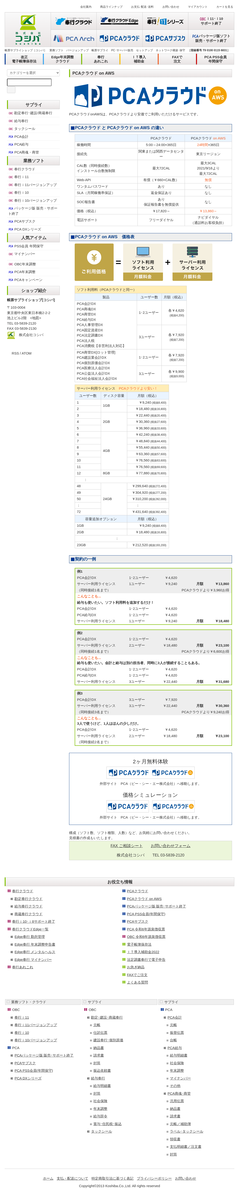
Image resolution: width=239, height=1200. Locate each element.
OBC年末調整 (22, 264)
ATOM (27, 353)
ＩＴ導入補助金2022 (143, 952)
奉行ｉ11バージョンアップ (32, 185)
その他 (175, 1086)
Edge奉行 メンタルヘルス (34, 952)
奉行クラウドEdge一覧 (30, 929)
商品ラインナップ (109, 6)
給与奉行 (18, 121)
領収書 (175, 1139)
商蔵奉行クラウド (28, 914)
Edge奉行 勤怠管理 (29, 937)
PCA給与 (18, 144)
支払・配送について (72, 1178)
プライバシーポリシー (154, 1178)
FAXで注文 (177, 59)
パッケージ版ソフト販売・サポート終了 (211, 38)
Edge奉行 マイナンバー (33, 960)
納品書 (98, 1048)
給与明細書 (102, 1086)
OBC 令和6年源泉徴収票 (146, 937)
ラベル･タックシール (186, 1131)
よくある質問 (137, 982)
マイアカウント (194, 6)
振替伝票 (177, 1033)
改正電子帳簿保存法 (24, 59)
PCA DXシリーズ (24, 229)
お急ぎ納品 (135, 967)
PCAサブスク (21, 221)
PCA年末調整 (21, 272)
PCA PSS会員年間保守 (215, 59)
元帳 (96, 1025)
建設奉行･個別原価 (108, 1040)
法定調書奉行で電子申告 (146, 960)
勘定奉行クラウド (28, 899)
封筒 (96, 1063)
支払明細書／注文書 (185, 1147)
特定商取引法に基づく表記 (112, 1178)
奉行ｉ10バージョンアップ (32, 200)
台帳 (173, 1040)
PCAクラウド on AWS (144, 899)
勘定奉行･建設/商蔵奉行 (30, 113)
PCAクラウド (137, 891)
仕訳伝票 (100, 1033)
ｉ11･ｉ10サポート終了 (211, 21)
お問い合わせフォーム (170, 846)
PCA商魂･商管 (179, 1093)
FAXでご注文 (137, 975)
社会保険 (100, 1101)
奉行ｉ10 (18, 192)
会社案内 (83, 6)
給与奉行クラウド (28, 906)
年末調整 (100, 1109)
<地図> (35, 318)
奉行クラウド (21, 169)
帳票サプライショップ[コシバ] (31, 300)
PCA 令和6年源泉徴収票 (146, 929)
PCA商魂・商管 (23, 152)
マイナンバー (21, 254)
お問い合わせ (168, 6)
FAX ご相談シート (127, 846)
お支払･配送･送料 (140, 6)
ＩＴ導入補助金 (139, 59)
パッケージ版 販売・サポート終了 (32, 211)
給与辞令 (100, 1116)
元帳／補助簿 (180, 1124)
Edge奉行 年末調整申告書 (34, 944)
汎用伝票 (177, 1101)
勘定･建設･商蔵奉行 (107, 1017)
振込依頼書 (102, 1070)
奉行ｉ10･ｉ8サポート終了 (33, 921)
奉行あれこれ (101, 59)
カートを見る (222, 6)
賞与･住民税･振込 (107, 1124)
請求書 (98, 1055)
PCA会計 (18, 137)
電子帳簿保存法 (139, 944)
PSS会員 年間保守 (25, 246)
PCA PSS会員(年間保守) (146, 914)
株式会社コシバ (31, 335)
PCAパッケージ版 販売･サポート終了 (156, 906)
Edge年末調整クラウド (62, 59)
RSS (15, 353)
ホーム (48, 1178)
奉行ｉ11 (18, 177)
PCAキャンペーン (25, 280)
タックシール (21, 129)
